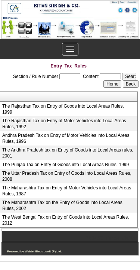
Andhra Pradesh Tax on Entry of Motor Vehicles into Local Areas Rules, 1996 (66, 138)
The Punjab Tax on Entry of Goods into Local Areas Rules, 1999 (65, 164)
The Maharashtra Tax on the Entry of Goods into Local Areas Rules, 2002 (62, 205)
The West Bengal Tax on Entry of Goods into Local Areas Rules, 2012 (65, 220)
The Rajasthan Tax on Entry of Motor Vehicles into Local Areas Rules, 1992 (64, 123)
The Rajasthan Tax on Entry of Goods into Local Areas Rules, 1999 (63, 109)
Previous (18, 35)
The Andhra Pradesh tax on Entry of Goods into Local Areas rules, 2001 (67, 153)
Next (121, 35)
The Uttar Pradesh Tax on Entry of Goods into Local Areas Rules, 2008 (66, 176)
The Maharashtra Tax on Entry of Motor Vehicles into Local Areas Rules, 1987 (66, 190)
